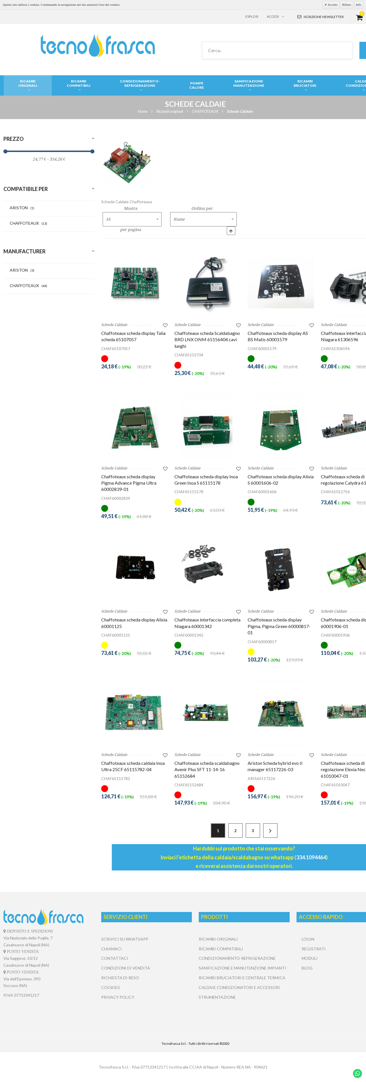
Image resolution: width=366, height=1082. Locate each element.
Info (358, 4)
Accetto (332, 4)
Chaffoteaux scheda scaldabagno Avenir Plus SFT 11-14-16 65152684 (207, 769)
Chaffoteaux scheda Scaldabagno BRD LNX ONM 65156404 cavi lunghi (207, 339)
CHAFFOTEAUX (28, 223)
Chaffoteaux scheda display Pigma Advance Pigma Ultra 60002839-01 (128, 483)
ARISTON (22, 207)
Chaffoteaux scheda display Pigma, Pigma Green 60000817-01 (279, 626)
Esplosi (251, 16)
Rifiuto (346, 4)
